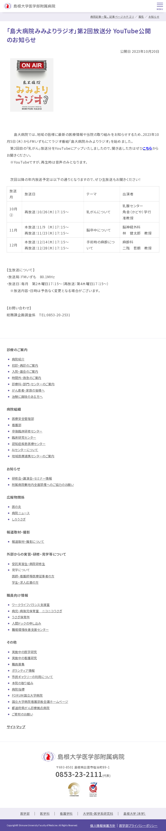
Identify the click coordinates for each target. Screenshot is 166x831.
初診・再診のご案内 (25, 365)
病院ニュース (21, 513)
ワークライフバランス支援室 (31, 604)
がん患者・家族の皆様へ (28, 390)
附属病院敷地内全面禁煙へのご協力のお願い (43, 484)
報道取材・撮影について (28, 541)
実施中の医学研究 (24, 651)
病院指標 (18, 689)
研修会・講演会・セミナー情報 (32, 478)
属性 (141, 16)
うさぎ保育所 (21, 617)
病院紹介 (18, 359)
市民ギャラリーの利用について (32, 676)
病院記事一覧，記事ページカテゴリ (112, 16)
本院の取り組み (22, 683)
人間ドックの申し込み (26, 623)
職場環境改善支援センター (30, 629)
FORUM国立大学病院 (27, 695)
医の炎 (16, 506)
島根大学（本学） (134, 813)
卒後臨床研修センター (27, 431)
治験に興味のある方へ (27, 396)
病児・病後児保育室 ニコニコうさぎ (37, 611)
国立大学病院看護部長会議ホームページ (40, 701)
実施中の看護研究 (24, 658)
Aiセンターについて (25, 449)
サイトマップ (16, 726)
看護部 (16, 425)
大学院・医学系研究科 (98, 813)
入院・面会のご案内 (25, 371)
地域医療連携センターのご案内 (33, 456)
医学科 (44, 813)
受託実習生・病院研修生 (28, 563)
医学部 (25, 813)
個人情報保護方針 (97, 825)
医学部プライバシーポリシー (136, 825)
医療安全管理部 (23, 418)
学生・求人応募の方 (25, 582)
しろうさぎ (19, 519)
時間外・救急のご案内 (26, 377)
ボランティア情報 (23, 670)
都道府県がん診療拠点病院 (31, 708)
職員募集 (18, 664)
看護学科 (66, 813)
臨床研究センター (24, 437)
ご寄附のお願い (22, 714)
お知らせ (154, 16)
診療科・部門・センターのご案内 (33, 384)
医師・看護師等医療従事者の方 (33, 576)
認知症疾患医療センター (29, 443)
